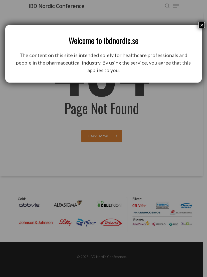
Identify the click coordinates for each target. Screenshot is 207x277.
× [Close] (201, 25)
